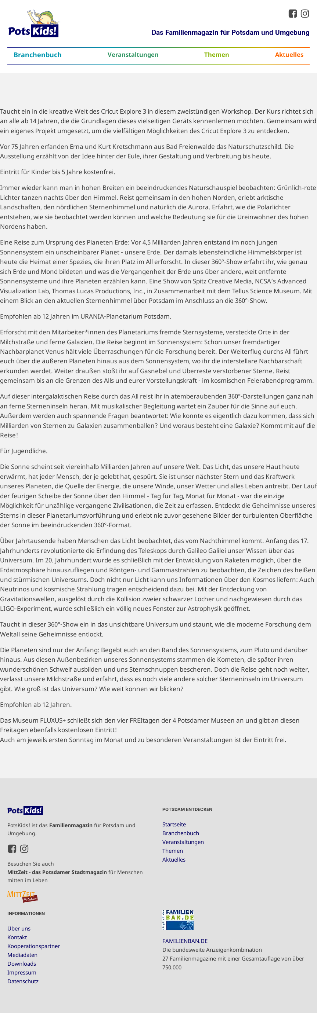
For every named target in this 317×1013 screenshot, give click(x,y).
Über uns (18, 928)
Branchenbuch (38, 54)
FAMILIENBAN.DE (185, 940)
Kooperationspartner (33, 946)
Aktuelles (289, 54)
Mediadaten (22, 954)
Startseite (174, 824)
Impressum (21, 972)
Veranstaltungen (133, 54)
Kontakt (17, 937)
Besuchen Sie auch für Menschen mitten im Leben (75, 872)
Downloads (21, 963)
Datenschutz (23, 981)
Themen (216, 54)
